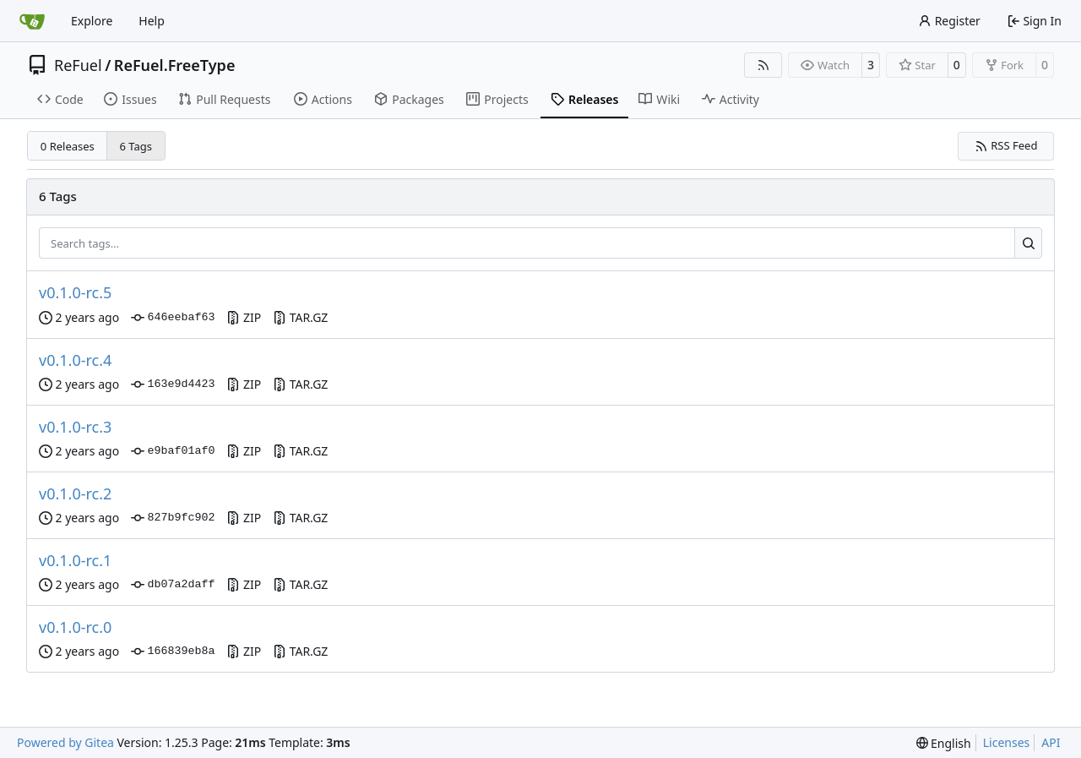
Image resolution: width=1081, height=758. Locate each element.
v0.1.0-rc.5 (75, 292)
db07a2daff (173, 585)
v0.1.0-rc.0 (75, 627)
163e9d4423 (173, 384)
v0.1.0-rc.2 (75, 493)
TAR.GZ (300, 317)
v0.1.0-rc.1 (75, 560)
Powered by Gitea (65, 742)
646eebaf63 (173, 317)
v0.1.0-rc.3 (75, 427)
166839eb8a (173, 651)
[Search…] (1028, 243)
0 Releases (68, 146)
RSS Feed (1006, 145)
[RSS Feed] (763, 65)
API (1050, 742)
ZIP (243, 317)
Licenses (1006, 742)
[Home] (32, 21)
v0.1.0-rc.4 (75, 360)
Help (152, 21)
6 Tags (136, 146)
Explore (91, 21)
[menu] (943, 743)
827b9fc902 (173, 518)
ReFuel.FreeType (175, 65)
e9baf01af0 (173, 451)
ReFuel (78, 65)
